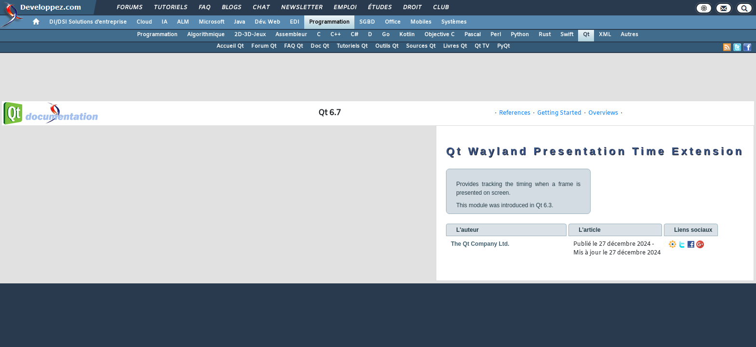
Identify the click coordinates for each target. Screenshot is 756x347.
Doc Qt (319, 46)
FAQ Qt (293, 46)
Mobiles (421, 22)
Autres (629, 34)
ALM (183, 22)
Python (520, 34)
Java (239, 22)
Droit (412, 8)
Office (393, 22)
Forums (129, 8)
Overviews (603, 113)
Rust (545, 34)
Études (379, 8)
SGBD (367, 22)
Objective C (439, 34)
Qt (586, 34)
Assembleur (291, 34)
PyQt (503, 46)
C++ (335, 34)
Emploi (344, 8)
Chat (260, 8)
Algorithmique (206, 34)
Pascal (472, 34)
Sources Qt (420, 46)
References (514, 113)
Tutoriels (170, 8)
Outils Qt (386, 46)
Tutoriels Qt (352, 46)
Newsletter (301, 8)
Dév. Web (267, 22)
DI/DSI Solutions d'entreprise (88, 22)
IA (164, 22)
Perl (495, 34)
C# (354, 34)
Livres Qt (455, 46)
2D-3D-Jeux (250, 34)
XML (605, 34)
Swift (566, 34)
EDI (294, 22)
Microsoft (211, 22)
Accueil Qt (229, 46)
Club (440, 8)
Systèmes (454, 22)
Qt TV (481, 46)
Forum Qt (263, 46)
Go (386, 34)
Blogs (231, 8)
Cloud (144, 22)
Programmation (329, 22)
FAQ (204, 8)
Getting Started (559, 113)
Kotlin (407, 34)
